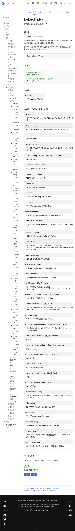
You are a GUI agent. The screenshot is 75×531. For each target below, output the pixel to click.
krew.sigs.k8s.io (40, 49)
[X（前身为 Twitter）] (5, 524)
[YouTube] (5, 501)
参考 (39, 12)
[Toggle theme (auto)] (71, 3)
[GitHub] (70, 505)
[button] (63, 3)
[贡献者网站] (70, 501)
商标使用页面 (50, 506)
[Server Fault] (4, 510)
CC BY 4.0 (49, 501)
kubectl (30, 460)
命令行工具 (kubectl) (50, 12)
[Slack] (70, 510)
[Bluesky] (5, 519)
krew (65, 47)
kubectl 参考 (64, 12)
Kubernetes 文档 (30, 12)
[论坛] (5, 505)
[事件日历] (70, 515)
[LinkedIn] (5, 515)
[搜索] (10, 17)
